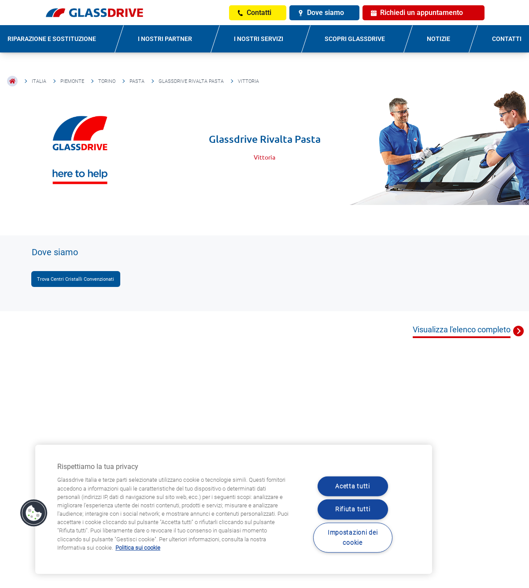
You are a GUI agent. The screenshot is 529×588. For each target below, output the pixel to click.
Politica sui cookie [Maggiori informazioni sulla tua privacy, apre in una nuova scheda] (137, 547)
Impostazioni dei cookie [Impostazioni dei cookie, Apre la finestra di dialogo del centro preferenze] (353, 537)
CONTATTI (507, 38)
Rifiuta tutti (352, 509)
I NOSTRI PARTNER (165, 38)
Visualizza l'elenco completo (462, 329)
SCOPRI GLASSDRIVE (355, 38)
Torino (106, 81)
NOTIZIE (438, 38)
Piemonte (72, 81)
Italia (39, 81)
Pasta (136, 81)
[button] (34, 513)
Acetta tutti (352, 486)
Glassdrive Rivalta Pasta (191, 81)
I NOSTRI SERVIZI (258, 38)
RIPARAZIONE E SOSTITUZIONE (51, 38)
